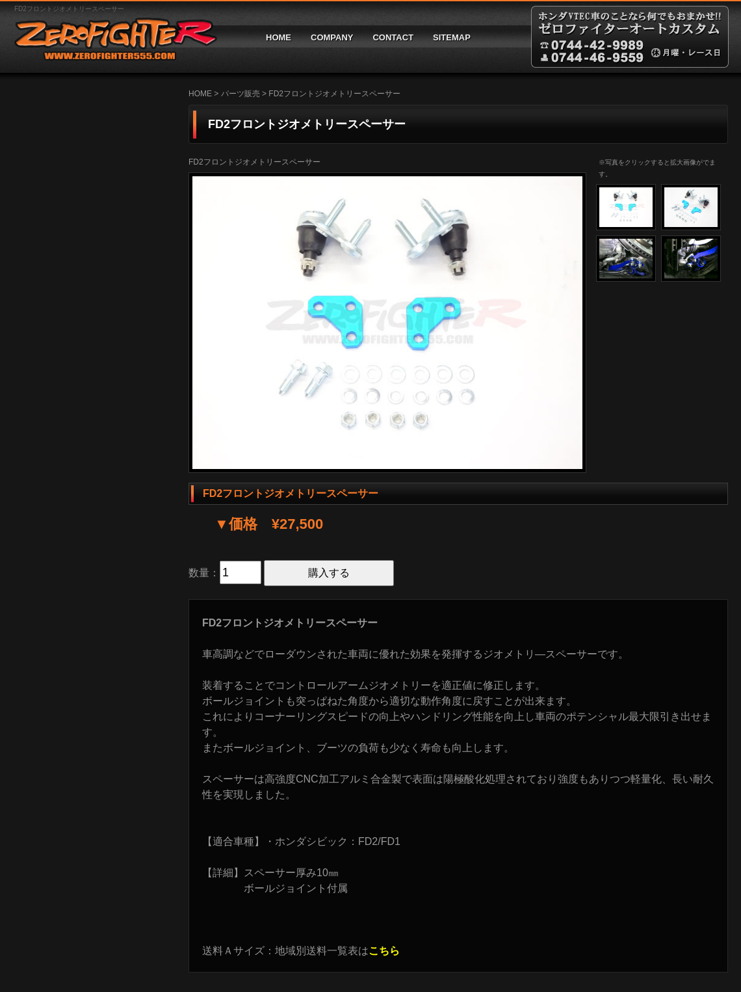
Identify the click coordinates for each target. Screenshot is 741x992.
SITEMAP (452, 37)
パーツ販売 (240, 93)
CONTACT (392, 37)
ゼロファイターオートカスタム (110, 36)
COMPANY (332, 37)
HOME (278, 37)
